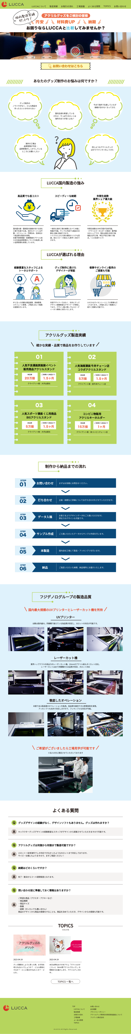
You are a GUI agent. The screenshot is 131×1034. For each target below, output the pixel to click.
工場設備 (81, 6)
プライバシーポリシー (98, 1012)
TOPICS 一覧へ (65, 981)
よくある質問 (94, 6)
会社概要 (93, 1009)
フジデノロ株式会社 (97, 1017)
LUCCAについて (39, 6)
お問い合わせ (120, 6)
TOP (73, 1006)
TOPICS (107, 6)
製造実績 (54, 6)
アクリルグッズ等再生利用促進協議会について (106, 1014)
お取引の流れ (67, 6)
